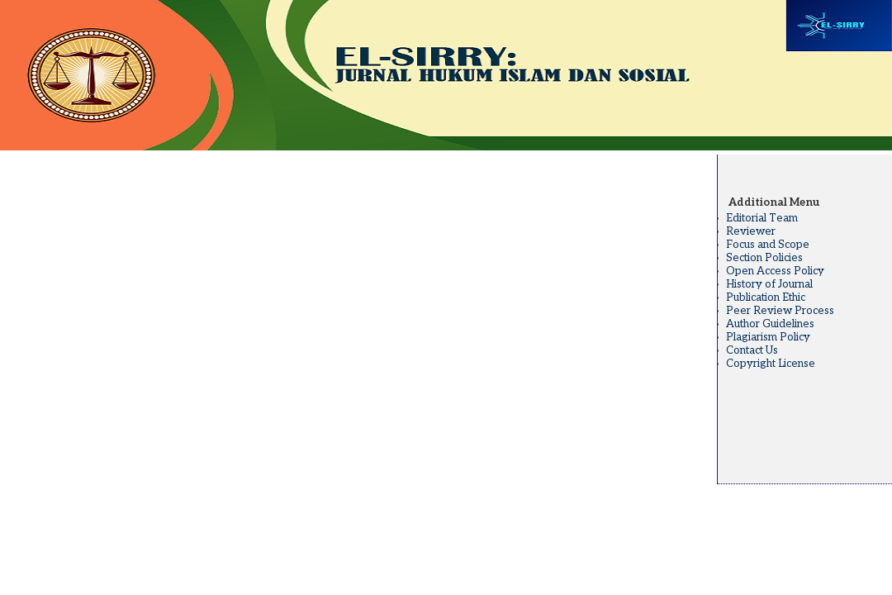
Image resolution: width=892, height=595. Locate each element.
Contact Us (752, 350)
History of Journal (769, 284)
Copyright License (770, 363)
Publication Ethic (765, 297)
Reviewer (751, 231)
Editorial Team (762, 218)
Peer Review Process (780, 310)
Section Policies (764, 257)
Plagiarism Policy (768, 337)
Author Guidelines (770, 324)
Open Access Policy (775, 271)
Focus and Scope (767, 244)
